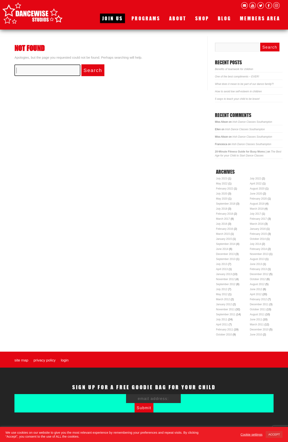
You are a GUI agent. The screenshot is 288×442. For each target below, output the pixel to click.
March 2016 (257, 223)
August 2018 (257, 203)
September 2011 (225, 314)
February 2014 (258, 249)
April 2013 (222, 269)
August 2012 (257, 284)
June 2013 (256, 264)
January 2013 (224, 274)
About (177, 18)
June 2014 (222, 249)
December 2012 (259, 274)
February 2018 (224, 213)
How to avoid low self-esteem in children (238, 91)
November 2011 (225, 309)
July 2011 (221, 319)
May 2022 (222, 183)
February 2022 (224, 188)
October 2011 (258, 309)
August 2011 (257, 314)
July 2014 (255, 244)
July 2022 (255, 178)
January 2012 (224, 304)
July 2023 (221, 178)
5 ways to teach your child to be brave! (237, 98)
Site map (21, 360)
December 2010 (259, 329)
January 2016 (258, 228)
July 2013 (221, 264)
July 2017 (255, 213)
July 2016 (221, 223)
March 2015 (223, 233)
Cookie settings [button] (251, 434)
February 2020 (258, 198)
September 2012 (225, 284)
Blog (224, 18)
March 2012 (223, 299)
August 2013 (257, 259)
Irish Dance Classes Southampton (252, 121)
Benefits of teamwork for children (234, 69)
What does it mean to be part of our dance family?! (244, 84)
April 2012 (256, 294)
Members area (260, 18)
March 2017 (223, 218)
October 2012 (258, 279)
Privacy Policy (44, 360)
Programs (146, 18)
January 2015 (224, 238)
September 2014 (225, 244)
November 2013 (259, 254)
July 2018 (221, 208)
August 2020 (257, 188)
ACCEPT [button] (274, 434)
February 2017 (258, 218)
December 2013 (225, 254)
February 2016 (224, 228)
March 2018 (257, 208)
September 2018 (225, 203)
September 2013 (225, 259)
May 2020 (222, 198)
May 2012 (222, 294)
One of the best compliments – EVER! (237, 76)
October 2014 (258, 238)
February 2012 (258, 299)
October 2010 (224, 334)
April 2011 (222, 324)
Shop (202, 18)
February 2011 (224, 329)
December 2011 (259, 304)
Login (64, 360)
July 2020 (221, 193)
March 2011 (257, 324)
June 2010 (256, 334)
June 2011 (256, 319)
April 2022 (256, 183)
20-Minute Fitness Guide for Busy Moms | (240, 151)
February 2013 (258, 269)
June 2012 (256, 289)
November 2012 (225, 279)
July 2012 (221, 289)
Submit (144, 408)
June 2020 (256, 193)
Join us (112, 18)
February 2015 (258, 233)
